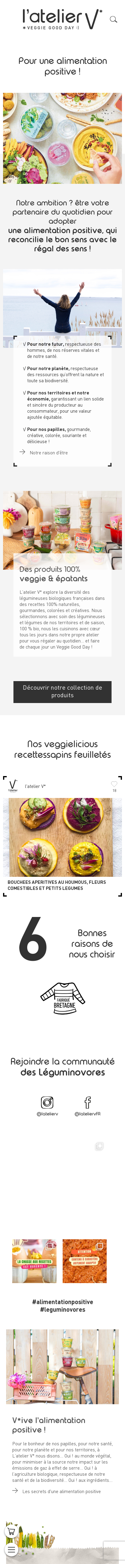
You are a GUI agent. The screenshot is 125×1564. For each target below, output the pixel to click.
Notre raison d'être (44, 450)
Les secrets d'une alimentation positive (56, 1489)
